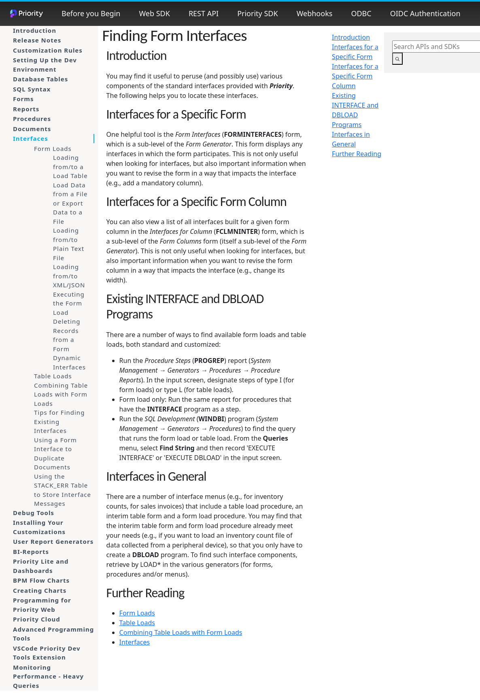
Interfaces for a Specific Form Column (355, 76)
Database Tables (40, 79)
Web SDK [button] (154, 13)
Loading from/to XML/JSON (69, 276)
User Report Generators (53, 541)
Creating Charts (39, 590)
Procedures (32, 119)
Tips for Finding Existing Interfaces (59, 421)
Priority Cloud (36, 619)
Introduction (34, 30)
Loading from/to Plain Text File (68, 244)
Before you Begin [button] (91, 13)
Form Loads (53, 148)
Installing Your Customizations (39, 527)
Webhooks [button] (315, 13)
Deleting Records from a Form (67, 335)
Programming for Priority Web (42, 604)
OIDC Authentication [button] (425, 13)
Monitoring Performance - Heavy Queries (48, 676)
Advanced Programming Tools (53, 634)
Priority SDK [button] (257, 13)
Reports (26, 109)
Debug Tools (33, 513)
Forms (23, 99)
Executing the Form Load (69, 303)
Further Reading (356, 153)
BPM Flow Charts (41, 580)
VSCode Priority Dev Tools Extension (47, 653)
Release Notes (37, 40)
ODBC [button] (361, 13)
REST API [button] (204, 13)
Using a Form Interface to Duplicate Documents (55, 453)
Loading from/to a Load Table (70, 166)
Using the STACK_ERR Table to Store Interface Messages (62, 490)
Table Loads (53, 376)
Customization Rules (48, 50)
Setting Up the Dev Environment (45, 64)
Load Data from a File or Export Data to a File (70, 203)
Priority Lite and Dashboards (41, 566)
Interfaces (30, 138)
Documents (32, 129)
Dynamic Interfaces (69, 362)
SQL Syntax (32, 89)
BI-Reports (31, 551)
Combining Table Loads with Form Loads (61, 394)
